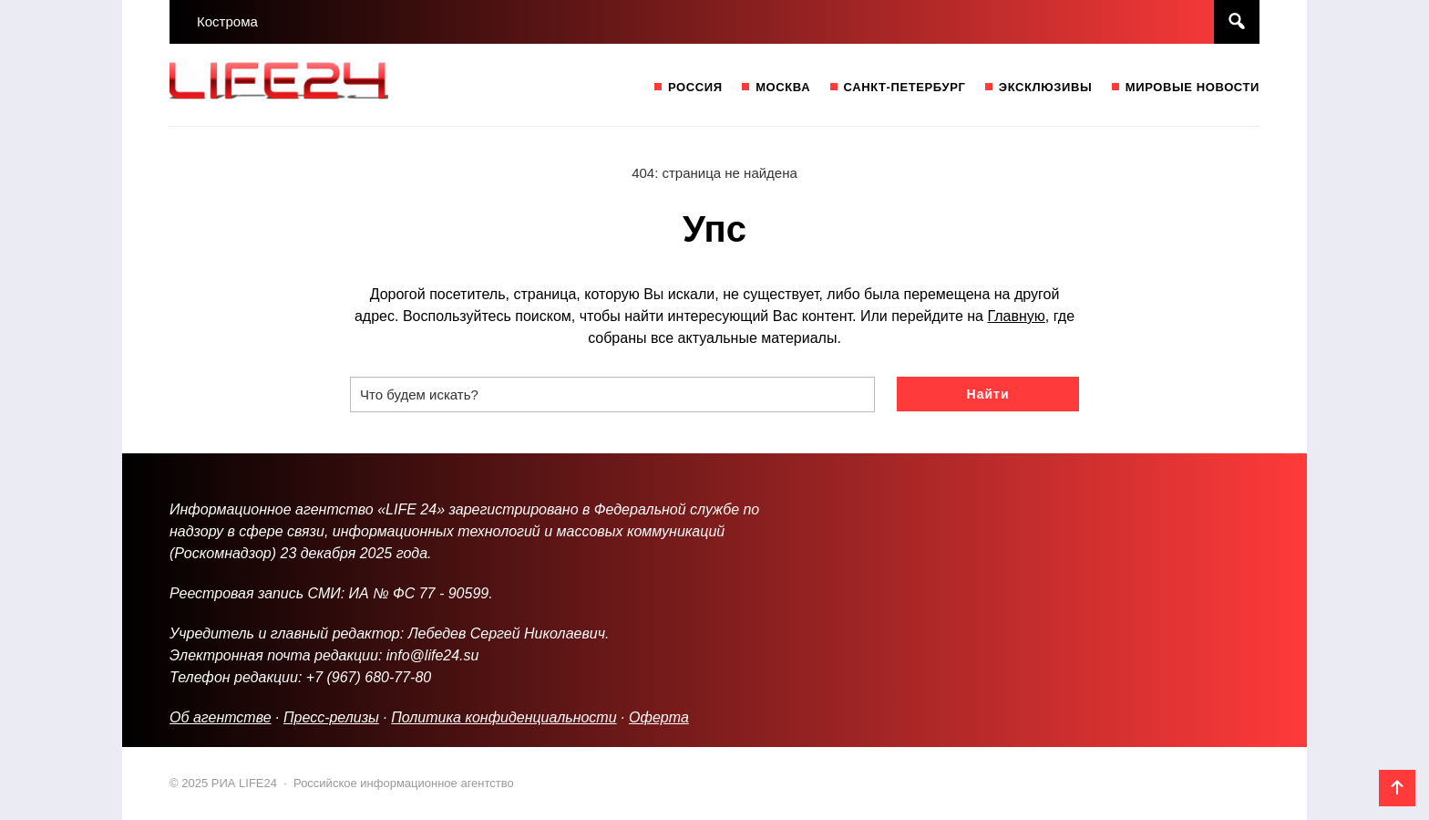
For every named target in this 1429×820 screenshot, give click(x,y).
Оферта (659, 717)
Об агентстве (221, 717)
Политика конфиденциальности (503, 717)
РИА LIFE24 (306, 84)
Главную (1015, 316)
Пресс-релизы (331, 717)
